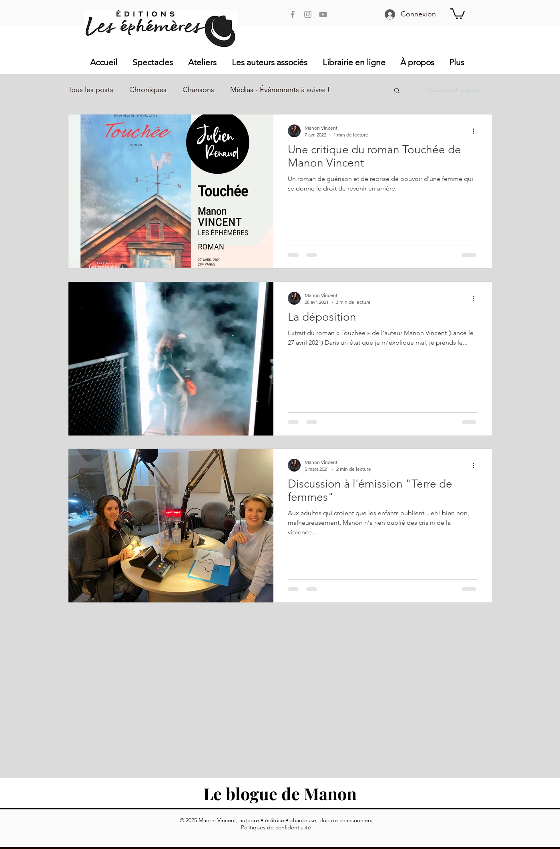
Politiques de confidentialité (276, 827)
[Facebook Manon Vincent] (292, 14)
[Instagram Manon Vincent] (308, 14)
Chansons (198, 89)
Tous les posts (90, 89)
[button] (457, 13)
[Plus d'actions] (476, 131)
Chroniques (148, 89)
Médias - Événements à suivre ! (280, 89)
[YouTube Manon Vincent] (323, 14)
